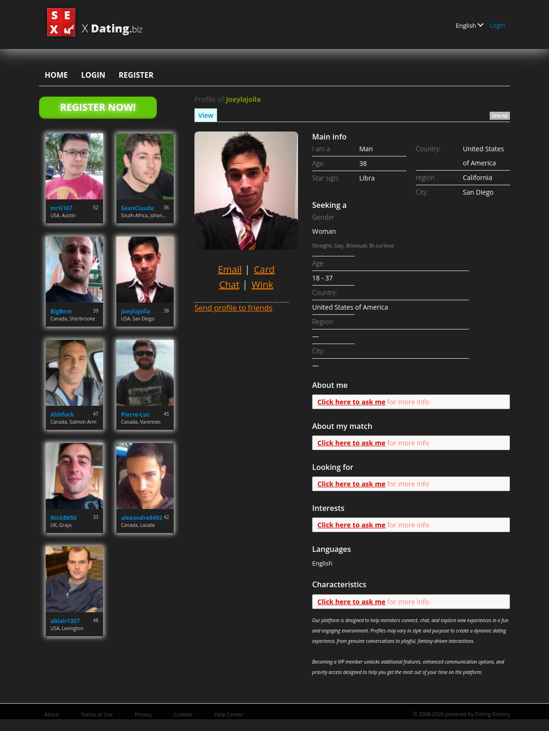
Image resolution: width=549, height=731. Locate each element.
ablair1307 (65, 621)
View (205, 115)
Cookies (183, 714)
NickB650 (63, 518)
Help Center (228, 714)
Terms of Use (97, 714)
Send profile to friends (233, 308)
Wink (262, 284)
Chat (229, 284)
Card (264, 269)
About (51, 714)
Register (136, 75)
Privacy (143, 714)
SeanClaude (137, 208)
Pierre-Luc (135, 415)
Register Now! (98, 107)
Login (497, 25)
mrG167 (61, 208)
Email (230, 269)
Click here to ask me (351, 401)
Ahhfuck (62, 415)
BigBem (61, 311)
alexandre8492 (141, 518)
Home (56, 75)
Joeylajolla (135, 311)
